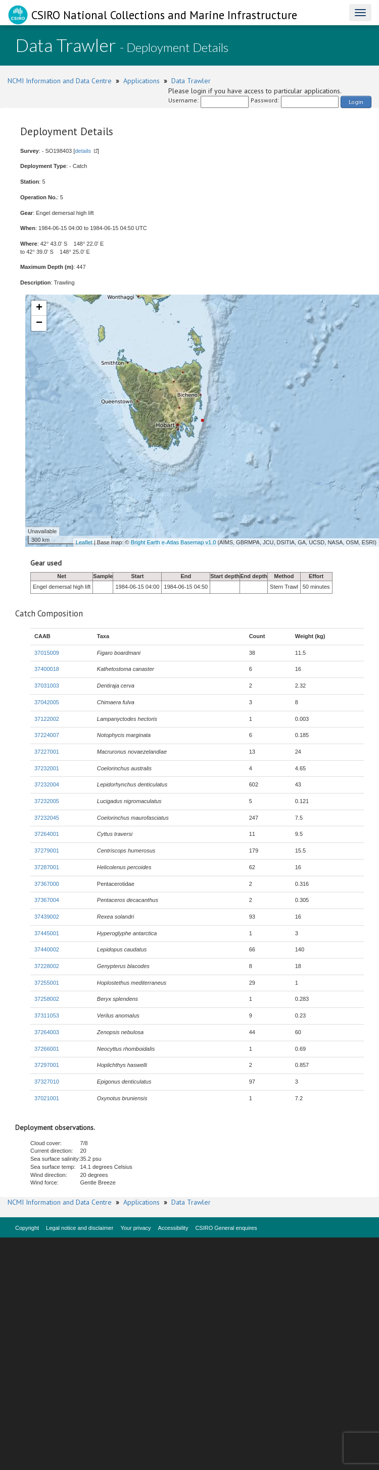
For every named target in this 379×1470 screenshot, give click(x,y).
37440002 (46, 949)
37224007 (46, 735)
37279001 (46, 850)
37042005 (46, 702)
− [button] (39, 323)
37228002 (46, 966)
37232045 (46, 818)
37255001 (46, 983)
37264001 (46, 834)
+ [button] (39, 308)
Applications (141, 80)
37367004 (46, 900)
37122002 (46, 719)
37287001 (46, 867)
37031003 (46, 686)
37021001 (46, 1098)
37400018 (46, 669)
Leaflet (84, 542)
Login (356, 101)
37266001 (46, 1049)
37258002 (46, 999)
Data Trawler (191, 80)
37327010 (46, 1082)
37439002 (46, 917)
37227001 (46, 752)
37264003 (46, 1032)
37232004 (46, 784)
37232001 (46, 768)
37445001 (46, 933)
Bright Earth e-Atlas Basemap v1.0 (173, 542)
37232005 (46, 801)
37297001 (46, 1065)
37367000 (46, 884)
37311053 (46, 1015)
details (83, 151)
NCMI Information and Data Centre (60, 80)
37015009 (46, 653)
